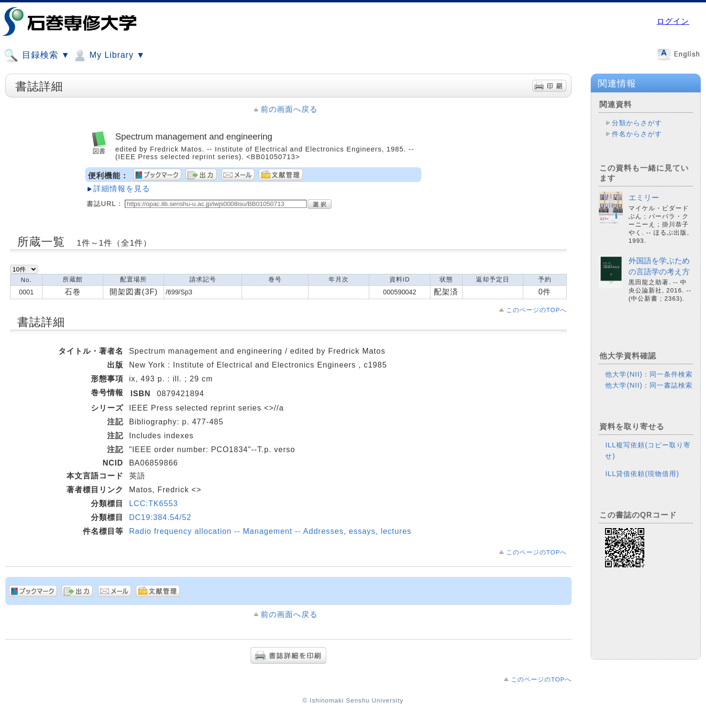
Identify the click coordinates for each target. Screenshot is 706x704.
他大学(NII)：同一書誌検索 (649, 385)
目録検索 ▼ (37, 55)
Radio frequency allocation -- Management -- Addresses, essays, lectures (270, 531)
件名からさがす (637, 134)
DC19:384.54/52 (160, 517)
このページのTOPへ (536, 310)
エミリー (644, 198)
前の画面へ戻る (289, 109)
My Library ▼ (108, 55)
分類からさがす (637, 123)
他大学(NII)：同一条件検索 (649, 374)
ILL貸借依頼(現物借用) (642, 473)
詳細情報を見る (121, 188)
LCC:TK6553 (153, 503)
